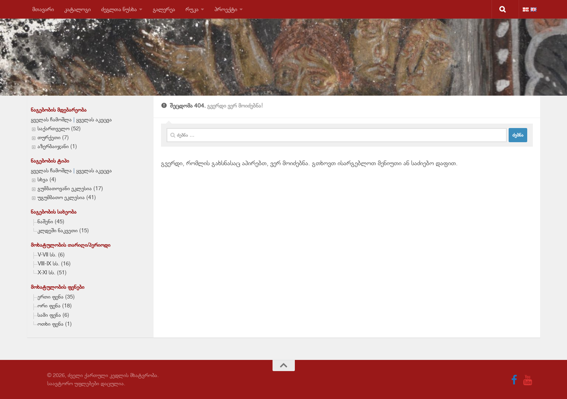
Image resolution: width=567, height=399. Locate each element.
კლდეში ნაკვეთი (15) (63, 230)
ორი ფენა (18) (55, 305)
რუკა (192, 9)
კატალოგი (77, 9)
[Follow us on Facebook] (514, 380)
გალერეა (164, 9)
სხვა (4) (47, 179)
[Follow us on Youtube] (527, 380)
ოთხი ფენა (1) (55, 324)
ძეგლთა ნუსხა (119, 9)
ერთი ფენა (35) (56, 296)
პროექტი (226, 9)
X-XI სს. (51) (52, 272)
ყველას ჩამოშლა (51, 119)
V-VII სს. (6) (51, 254)
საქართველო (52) (59, 128)
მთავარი (43, 9)
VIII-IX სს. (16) (54, 263)
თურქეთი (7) (53, 137)
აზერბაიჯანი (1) (57, 146)
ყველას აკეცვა (94, 119)
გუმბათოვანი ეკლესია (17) (70, 188)
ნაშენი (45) (51, 221)
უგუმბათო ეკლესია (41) (67, 197)
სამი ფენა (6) (53, 315)
